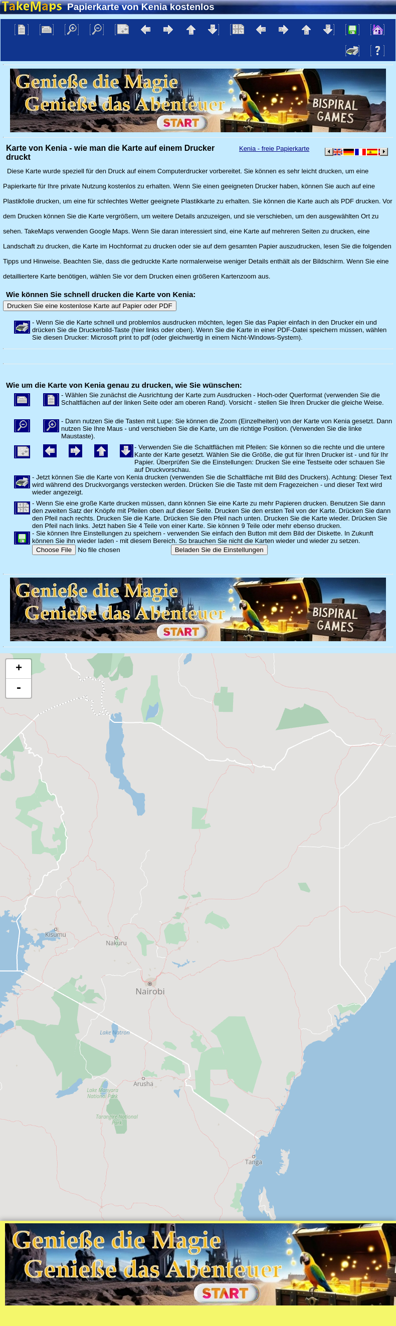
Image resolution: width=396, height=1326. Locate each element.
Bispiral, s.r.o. (103, 1318)
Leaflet (257, 1305)
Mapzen (378, 1305)
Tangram (290, 1305)
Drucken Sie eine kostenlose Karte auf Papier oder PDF (89, 306)
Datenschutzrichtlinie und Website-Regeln (240, 1318)
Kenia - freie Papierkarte (274, 148)
